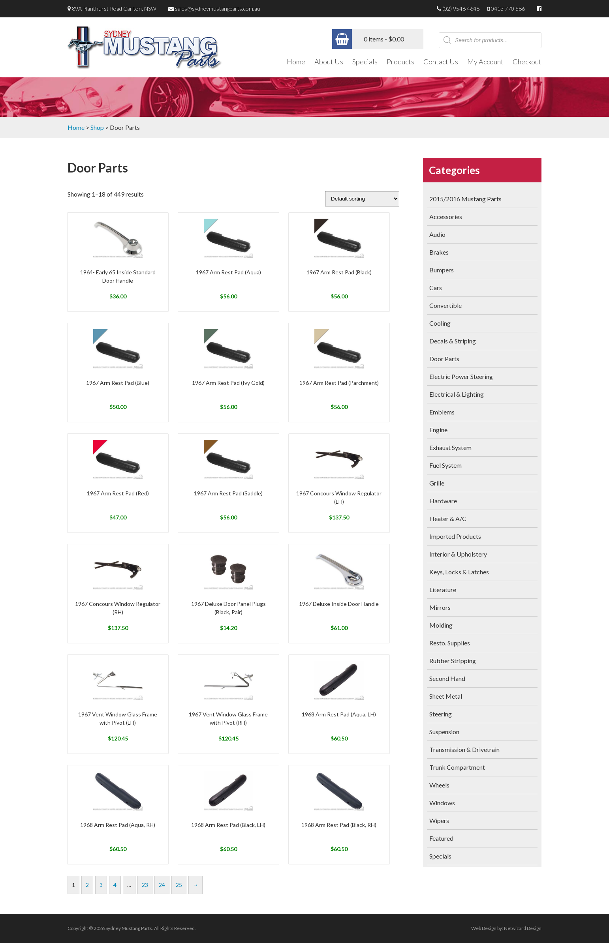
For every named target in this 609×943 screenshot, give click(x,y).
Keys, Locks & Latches (459, 572)
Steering (440, 714)
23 (145, 884)
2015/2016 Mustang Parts (465, 198)
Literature (442, 589)
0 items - (384, 39)
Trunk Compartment (457, 767)
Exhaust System (450, 447)
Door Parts (444, 358)
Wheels (439, 785)
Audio (437, 234)
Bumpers (441, 270)
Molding (441, 625)
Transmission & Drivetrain (464, 749)
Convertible (445, 305)
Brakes (439, 252)
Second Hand (447, 678)
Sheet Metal (445, 696)
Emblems (442, 412)
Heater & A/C (447, 518)
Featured (441, 838)
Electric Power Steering (461, 376)
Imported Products (455, 536)
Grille (436, 483)
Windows (442, 802)
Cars (435, 287)
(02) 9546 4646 (460, 8)
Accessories (445, 216)
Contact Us (440, 61)
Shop (97, 127)
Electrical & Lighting (456, 394)
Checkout (527, 61)
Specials (365, 61)
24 (162, 884)
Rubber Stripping (452, 660)
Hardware (443, 500)
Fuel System (445, 465)
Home (296, 61)
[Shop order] (362, 198)
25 (179, 884)
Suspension (444, 731)
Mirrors (440, 607)
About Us (328, 61)
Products (400, 61)
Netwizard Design (522, 928)
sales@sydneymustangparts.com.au (217, 8)
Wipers (439, 820)
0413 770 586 (508, 8)
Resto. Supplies (449, 643)
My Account (485, 61)
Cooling (440, 323)
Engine (438, 429)
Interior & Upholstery (458, 554)
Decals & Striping (452, 341)
